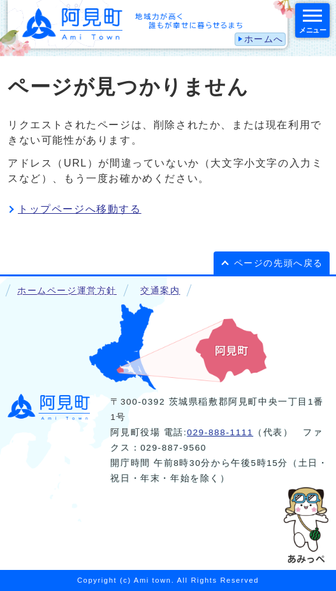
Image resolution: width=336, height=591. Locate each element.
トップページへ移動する (80, 209)
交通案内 (160, 291)
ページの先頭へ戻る (278, 263)
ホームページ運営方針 (67, 291)
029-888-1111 (220, 432)
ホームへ (264, 39)
